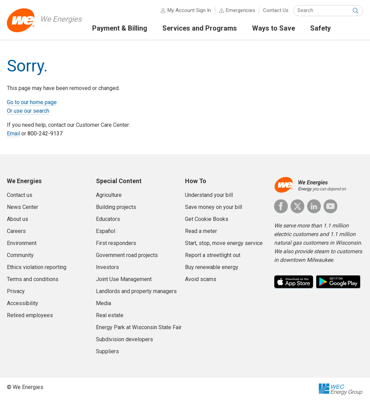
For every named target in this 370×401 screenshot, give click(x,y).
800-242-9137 (45, 133)
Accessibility (22, 303)
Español (105, 231)
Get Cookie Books (206, 219)
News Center (22, 207)
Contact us (19, 195)
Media (103, 303)
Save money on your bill (213, 207)
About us (17, 219)
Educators (108, 219)
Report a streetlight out (212, 255)
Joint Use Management (124, 279)
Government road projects (127, 255)
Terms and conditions (32, 279)
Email (13, 133)
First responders (116, 243)
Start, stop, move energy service (224, 243)
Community (20, 255)
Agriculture (109, 195)
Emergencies (240, 10)
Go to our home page (32, 102)
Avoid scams (200, 279)
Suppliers (107, 351)
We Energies (60, 19)
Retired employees (30, 315)
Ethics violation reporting (36, 267)
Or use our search (28, 111)
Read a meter (201, 231)
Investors (107, 267)
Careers (16, 231)
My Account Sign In (189, 10)
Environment (21, 243)
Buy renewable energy (211, 267)
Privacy (16, 291)
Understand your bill (209, 195)
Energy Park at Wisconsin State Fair (139, 327)
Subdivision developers (124, 339)
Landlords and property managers (136, 291)
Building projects (116, 207)
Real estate (109, 315)
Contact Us (276, 10)
